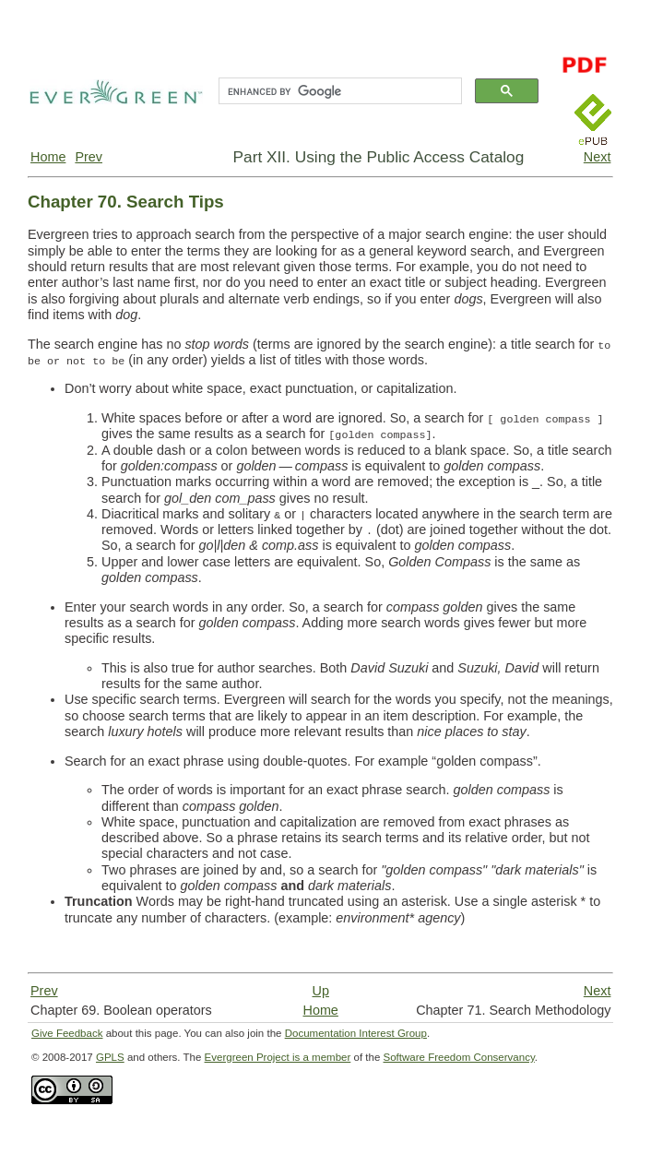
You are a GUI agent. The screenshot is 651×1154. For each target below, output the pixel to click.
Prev (88, 156)
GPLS (110, 1057)
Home (47, 156)
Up (320, 990)
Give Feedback (66, 1033)
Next (597, 156)
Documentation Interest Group (356, 1033)
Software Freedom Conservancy (459, 1057)
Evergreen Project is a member (278, 1057)
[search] (338, 91)
